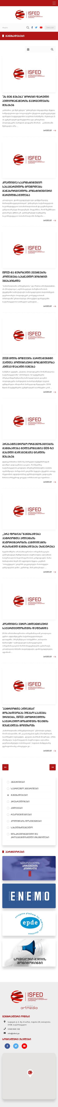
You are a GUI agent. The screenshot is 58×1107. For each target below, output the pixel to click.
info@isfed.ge (13, 1033)
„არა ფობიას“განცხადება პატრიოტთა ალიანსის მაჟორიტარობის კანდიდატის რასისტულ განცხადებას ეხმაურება (28, 540)
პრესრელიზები (20, 801)
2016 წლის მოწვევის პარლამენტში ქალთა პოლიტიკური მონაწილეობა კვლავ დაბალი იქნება (28, 362)
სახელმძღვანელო (22, 827)
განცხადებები (19, 795)
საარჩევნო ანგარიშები (25, 788)
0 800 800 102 (14, 1029)
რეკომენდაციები (21, 814)
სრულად (47, 130)
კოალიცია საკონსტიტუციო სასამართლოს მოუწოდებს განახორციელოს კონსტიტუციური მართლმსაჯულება (27, 189)
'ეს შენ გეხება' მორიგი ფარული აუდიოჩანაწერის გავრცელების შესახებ (25, 101)
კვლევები (17, 808)
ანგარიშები (18, 782)
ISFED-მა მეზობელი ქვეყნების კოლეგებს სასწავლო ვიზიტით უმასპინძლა (24, 277)
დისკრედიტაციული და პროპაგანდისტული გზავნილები (30, 836)
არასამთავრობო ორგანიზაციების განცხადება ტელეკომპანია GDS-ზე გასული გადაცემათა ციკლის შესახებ (28, 450)
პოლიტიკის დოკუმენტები (26, 821)
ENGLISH (50, 27)
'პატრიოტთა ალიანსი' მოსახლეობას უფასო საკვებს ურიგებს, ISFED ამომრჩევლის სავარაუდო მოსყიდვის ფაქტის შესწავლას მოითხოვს (25, 717)
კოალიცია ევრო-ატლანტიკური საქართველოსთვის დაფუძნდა (25, 626)
